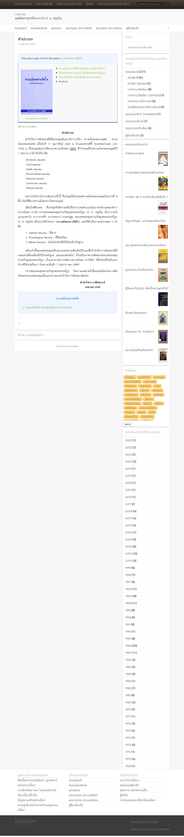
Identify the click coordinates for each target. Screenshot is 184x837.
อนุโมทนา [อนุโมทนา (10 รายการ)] (131, 395)
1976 (128, 723)
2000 (128, 560)
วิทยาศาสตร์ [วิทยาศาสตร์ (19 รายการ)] (133, 381)
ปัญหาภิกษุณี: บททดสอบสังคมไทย (145, 220)
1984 (128, 674)
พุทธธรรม (56, 28)
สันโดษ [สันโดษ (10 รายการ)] (146, 395)
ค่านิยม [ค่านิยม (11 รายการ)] (157, 390)
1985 (128, 666)
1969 (128, 766)
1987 (128, 652)
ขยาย (127, 424)
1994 (128, 603)
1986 (128, 659)
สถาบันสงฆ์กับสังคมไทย (139, 350)
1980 (128, 702)
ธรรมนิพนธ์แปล (39, 28)
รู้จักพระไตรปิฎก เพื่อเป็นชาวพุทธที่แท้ (147, 288)
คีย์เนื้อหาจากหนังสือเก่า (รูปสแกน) (37, 780)
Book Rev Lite (138, 829)
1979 (128, 709)
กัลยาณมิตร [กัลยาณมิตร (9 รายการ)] (133, 403)
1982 (128, 688)
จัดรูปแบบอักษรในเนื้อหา (32, 800)
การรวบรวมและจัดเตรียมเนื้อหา (113, 4)
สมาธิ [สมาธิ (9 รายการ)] (148, 403)
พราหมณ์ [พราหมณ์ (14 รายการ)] (150, 381)
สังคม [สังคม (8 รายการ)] (159, 403)
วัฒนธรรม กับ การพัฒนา (139, 331)
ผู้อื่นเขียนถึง (132, 28)
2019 (128, 468)
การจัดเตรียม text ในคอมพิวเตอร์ (37, 790)
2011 (128, 504)
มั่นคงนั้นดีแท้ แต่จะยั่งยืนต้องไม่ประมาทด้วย (80, 77)
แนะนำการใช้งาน (23, 4)
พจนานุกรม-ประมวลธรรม (109, 28)
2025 (128, 440)
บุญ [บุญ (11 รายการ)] (157, 386)
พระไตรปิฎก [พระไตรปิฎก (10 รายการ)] (133, 399)
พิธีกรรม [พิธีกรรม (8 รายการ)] (130, 408)
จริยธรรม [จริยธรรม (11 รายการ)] (131, 390)
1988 (128, 645)
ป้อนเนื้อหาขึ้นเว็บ (27, 795)
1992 (128, 617)
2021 (128, 454)
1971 (128, 751)
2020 (128, 461)
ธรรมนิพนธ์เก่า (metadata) (141, 114)
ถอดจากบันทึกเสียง (136, 128)
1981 (128, 695)
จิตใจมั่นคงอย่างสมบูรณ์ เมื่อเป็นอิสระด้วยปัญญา (82, 73)
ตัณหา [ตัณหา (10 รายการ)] (149, 399)
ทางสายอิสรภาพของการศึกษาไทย (144, 172)
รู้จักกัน (89, 4)
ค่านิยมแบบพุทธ (134, 153)
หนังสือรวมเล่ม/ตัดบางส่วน (143, 107)
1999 (128, 567)
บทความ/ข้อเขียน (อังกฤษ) (143, 95)
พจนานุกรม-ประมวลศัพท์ (79, 28)
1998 (128, 574)
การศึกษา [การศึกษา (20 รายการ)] (144, 377)
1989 (128, 638)
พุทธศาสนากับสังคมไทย (139, 269)
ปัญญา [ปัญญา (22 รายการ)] (130, 377)
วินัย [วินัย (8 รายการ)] (152, 412)
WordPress (163, 829)
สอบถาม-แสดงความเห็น (69, 4)
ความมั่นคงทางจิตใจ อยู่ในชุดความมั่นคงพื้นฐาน (82, 68)
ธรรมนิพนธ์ (20, 28)
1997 (128, 581)
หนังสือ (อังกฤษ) (137, 83)
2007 (128, 518)
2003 (128, 539)
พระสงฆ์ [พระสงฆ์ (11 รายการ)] (145, 386)
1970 (128, 759)
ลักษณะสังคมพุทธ (136, 312)
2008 (128, 511)
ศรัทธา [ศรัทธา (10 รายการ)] (159, 395)
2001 (128, 553)
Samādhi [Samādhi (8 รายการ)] (147, 416)
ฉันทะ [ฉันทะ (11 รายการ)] (144, 390)
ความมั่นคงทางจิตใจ (71, 58)
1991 (127, 624)
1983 (128, 681)
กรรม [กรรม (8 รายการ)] (142, 412)
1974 (128, 737)
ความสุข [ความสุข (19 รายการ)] (159, 377)
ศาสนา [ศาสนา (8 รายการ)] (130, 412)
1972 (128, 744)
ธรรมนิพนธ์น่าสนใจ (136, 144)
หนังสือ (132, 77)
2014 (128, 482)
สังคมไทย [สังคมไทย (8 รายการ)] (131, 416)
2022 (128, 447)
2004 (128, 532)
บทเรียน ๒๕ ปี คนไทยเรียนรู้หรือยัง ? (146, 196)
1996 (128, 589)
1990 (128, 631)
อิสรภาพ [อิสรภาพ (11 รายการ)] (130, 386)
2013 (128, 489)
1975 (128, 730)
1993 (128, 610)
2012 (128, 497)
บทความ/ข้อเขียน (138, 89)
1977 (128, 716)
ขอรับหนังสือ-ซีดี (44, 4)
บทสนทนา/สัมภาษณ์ (140, 101)
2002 (128, 546)
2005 (128, 525)
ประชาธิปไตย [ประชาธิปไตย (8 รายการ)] (148, 408)
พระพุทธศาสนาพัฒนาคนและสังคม (145, 245)
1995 (128, 596)
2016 (128, 475)
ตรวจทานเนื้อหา (27, 785)
